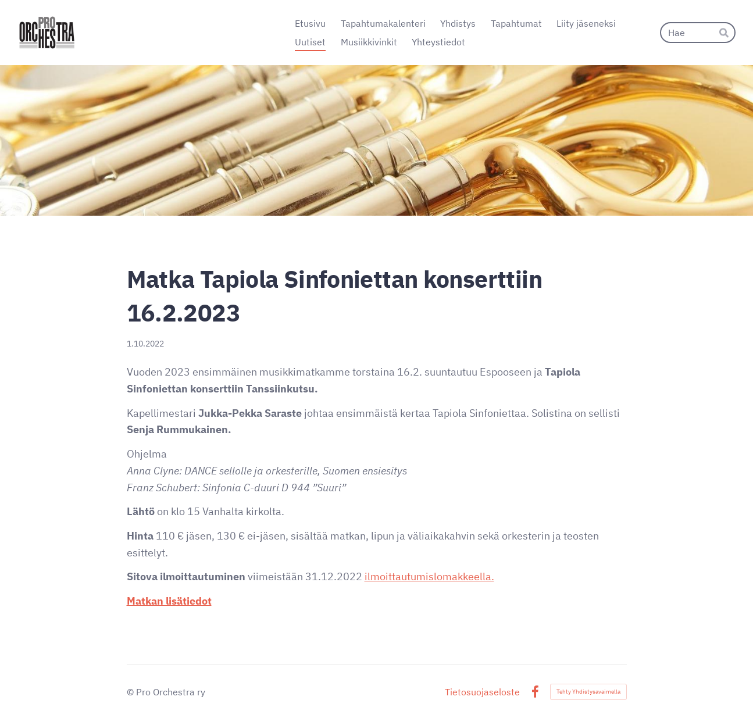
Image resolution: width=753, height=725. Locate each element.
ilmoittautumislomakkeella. (429, 576)
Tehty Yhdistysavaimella (588, 691)
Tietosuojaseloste (482, 692)
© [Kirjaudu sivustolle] (131, 692)
